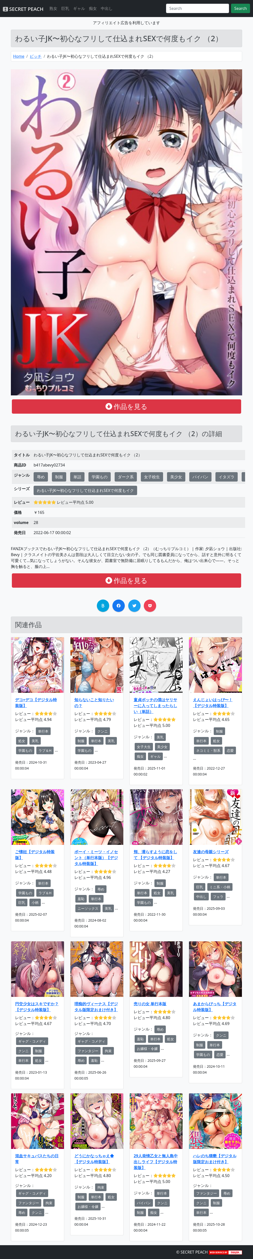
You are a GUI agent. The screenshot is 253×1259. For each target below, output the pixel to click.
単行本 (43, 731)
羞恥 (81, 898)
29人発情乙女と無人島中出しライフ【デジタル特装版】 (156, 1161)
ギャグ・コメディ (32, 1041)
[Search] (197, 8)
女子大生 (144, 746)
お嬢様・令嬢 (147, 1048)
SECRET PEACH (23, 9)
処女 (21, 740)
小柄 (35, 902)
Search (240, 8)
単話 (77, 477)
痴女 (93, 8)
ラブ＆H (45, 750)
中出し (107, 8)
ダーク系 (126, 477)
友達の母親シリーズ (211, 851)
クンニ (102, 731)
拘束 (108, 1050)
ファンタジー (88, 1050)
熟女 (53, 8)
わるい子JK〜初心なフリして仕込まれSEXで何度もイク (85, 490)
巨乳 (65, 8)
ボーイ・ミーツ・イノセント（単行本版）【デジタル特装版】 (96, 857)
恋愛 (230, 750)
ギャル (79, 8)
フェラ (218, 896)
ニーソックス (88, 908)
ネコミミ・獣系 (208, 750)
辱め (41, 477)
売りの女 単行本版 (150, 1004)
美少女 (176, 477)
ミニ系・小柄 (220, 887)
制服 (59, 477)
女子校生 (152, 477)
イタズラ (226, 477)
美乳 (35, 740)
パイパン (200, 477)
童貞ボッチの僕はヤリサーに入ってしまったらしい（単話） (155, 705)
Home (18, 56)
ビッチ (36, 56)
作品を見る (126, 406)
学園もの (99, 477)
